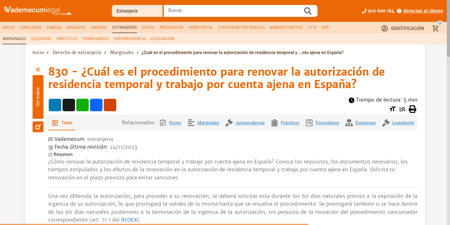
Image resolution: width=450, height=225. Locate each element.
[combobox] (234, 13)
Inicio (38, 52)
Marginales (122, 52)
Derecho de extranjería (77, 52)
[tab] (8, 27)
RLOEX (129, 220)
